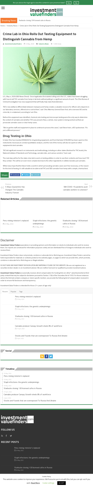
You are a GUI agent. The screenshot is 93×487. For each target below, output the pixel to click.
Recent (5, 291)
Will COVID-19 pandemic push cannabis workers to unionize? (75, 187)
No (76, 3)
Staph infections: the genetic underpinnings (32, 306)
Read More (35, 483)
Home (2, 25)
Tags (21, 291)
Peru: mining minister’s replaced (16, 220)
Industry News (12, 25)
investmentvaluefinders (13, 44)
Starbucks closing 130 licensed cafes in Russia (34, 20)
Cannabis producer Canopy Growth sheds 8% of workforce (38, 325)
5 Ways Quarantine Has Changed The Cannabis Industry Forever (17, 188)
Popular (13, 291)
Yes (69, 3)
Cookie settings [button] (48, 483)
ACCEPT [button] (61, 483)
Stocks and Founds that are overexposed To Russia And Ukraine (41, 335)
